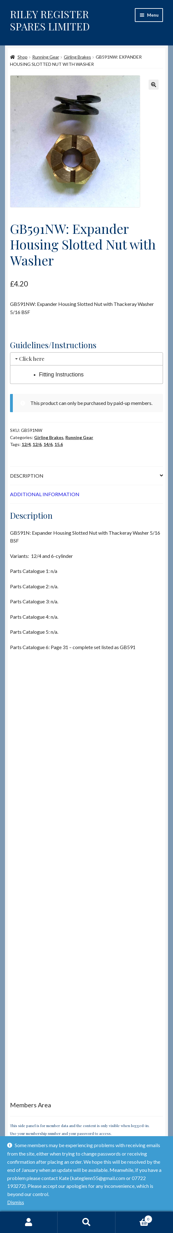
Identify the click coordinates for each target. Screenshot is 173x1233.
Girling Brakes (77, 57)
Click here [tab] (29, 358)
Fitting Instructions (61, 374)
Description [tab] (26, 476)
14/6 (48, 444)
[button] (154, 85)
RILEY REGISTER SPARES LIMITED (50, 20)
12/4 (26, 444)
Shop (23, 57)
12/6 (37, 444)
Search (86, 1222)
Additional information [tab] (44, 494)
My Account (29, 1222)
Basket (133, 1218)
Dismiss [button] (15, 1202)
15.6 (58, 444)
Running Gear (45, 57)
